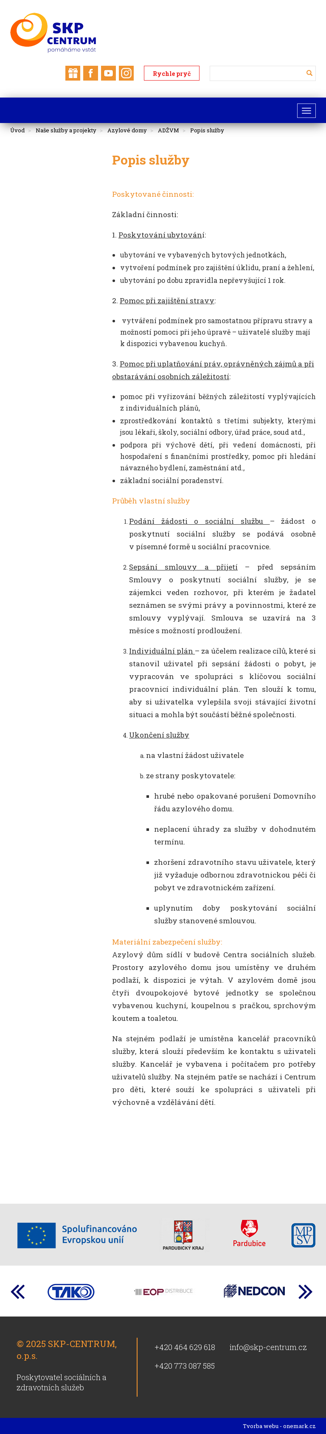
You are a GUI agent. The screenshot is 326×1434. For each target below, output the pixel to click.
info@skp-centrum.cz (268, 1347)
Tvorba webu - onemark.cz (279, 1426)
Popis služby (207, 130)
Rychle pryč (172, 74)
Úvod (17, 130)
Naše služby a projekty (66, 130)
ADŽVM (168, 130)
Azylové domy (127, 130)
